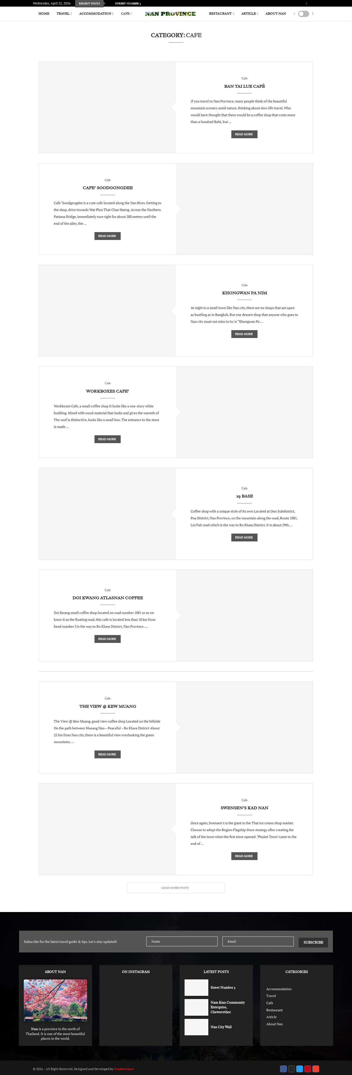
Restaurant (220, 14)
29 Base (244, 496)
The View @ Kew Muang (107, 706)
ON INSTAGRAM (136, 970)
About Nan (276, 14)
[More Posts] (176, 887)
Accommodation (95, 14)
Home (43, 14)
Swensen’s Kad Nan (244, 808)
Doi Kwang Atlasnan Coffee (107, 598)
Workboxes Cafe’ (107, 391)
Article (248, 14)
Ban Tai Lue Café (244, 86)
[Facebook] (306, 3)
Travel (63, 14)
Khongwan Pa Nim (244, 293)
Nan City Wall (221, 1025)
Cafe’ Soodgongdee (108, 188)
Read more (244, 135)
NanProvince (124, 1066)
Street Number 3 (223, 985)
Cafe (125, 14)
